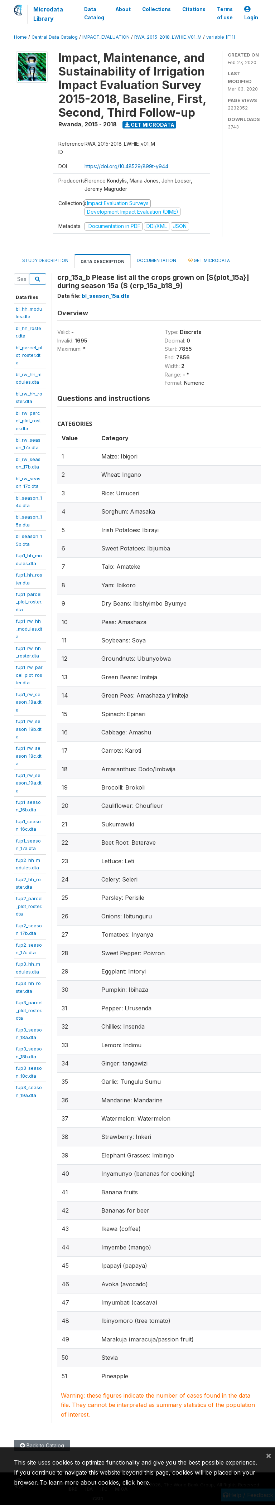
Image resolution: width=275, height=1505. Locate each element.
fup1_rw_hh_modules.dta (29, 628)
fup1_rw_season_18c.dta (29, 755)
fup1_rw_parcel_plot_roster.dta (29, 674)
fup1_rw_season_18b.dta (29, 728)
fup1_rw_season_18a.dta (29, 702)
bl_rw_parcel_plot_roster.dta (28, 420)
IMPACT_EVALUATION (106, 37)
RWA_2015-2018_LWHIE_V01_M (168, 37)
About (123, 9)
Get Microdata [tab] (209, 260)
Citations (194, 9)
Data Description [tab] (103, 261)
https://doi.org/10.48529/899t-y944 (126, 166)
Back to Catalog (42, 1445)
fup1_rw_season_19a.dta (29, 782)
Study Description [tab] (45, 260)
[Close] (268, 1455)
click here (135, 1482)
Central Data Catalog (55, 37)
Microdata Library (48, 14)
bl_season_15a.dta (106, 296)
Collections (156, 9)
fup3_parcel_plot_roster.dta (29, 1010)
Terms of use (225, 13)
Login (251, 13)
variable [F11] (220, 37)
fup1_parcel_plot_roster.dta (29, 601)
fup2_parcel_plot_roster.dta (29, 906)
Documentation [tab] (156, 260)
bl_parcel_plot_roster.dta (29, 355)
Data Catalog (94, 13)
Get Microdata (149, 125)
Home (20, 37)
